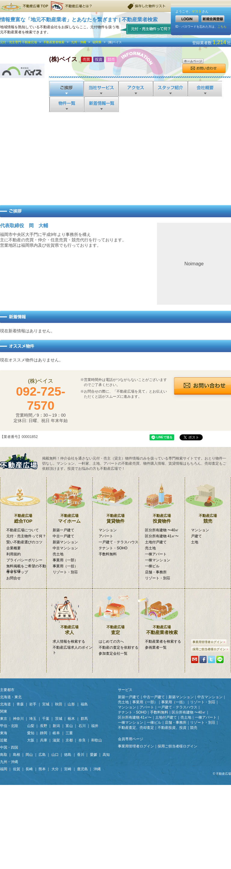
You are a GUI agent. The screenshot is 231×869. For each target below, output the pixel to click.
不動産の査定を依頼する (118, 647)
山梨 (30, 726)
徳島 (67, 755)
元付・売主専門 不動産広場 (18, 42)
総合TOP (23, 500)
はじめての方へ (111, 641)
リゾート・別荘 (65, 572)
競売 (208, 500)
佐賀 (16, 769)
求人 (70, 612)
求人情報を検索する (69, 641)
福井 (94, 726)
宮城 (45, 704)
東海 (3, 733)
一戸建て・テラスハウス (118, 542)
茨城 (58, 719)
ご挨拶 (66, 88)
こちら (221, 26)
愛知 (30, 733)
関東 (3, 711)
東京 (3, 719)
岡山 (29, 755)
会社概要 (204, 88)
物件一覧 (66, 104)
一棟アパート (156, 554)
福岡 (3, 769)
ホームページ (193, 61)
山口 (55, 755)
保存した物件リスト (147, 6)
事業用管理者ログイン (208, 642)
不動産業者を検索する (163, 641)
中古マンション (65, 548)
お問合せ (204, 68)
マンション (108, 530)
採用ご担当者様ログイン (210, 649)
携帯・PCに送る (194, 659)
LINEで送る (219, 659)
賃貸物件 (116, 500)
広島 (42, 755)
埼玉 (32, 719)
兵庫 (43, 740)
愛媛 (93, 755)
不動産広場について (22, 530)
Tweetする (211, 659)
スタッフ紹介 (170, 88)
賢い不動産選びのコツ (24, 542)
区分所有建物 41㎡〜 (162, 536)
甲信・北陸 (9, 726)
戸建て (196, 536)
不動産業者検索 (53, 42)
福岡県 (96, 42)
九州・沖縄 (78, 42)
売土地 (58, 554)
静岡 (43, 733)
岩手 (32, 704)
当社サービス (101, 88)
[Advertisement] (115, 157)
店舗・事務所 (156, 572)
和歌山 (96, 740)
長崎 (29, 769)
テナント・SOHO (113, 548)
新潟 (56, 726)
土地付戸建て (156, 542)
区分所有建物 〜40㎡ (162, 530)
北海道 (5, 704)
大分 (55, 769)
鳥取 (3, 755)
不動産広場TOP (24, 6)
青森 (20, 704)
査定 (116, 612)
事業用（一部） (65, 560)
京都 (69, 740)
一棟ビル (152, 566)
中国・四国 (9, 747)
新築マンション (65, 542)
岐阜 (56, 733)
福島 (84, 704)
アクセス (135, 88)
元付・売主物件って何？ (147, 28)
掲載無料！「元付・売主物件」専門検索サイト (21, 461)
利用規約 (13, 554)
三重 (69, 733)
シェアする (203, 659)
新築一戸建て (63, 530)
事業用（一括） (65, 566)
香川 (80, 755)
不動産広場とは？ (72, 6)
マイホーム (70, 500)
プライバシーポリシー (24, 560)
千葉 (45, 719)
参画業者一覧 (156, 647)
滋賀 (56, 740)
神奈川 (18, 719)
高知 (106, 755)
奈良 (82, 740)
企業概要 (13, 548)
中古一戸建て (63, 536)
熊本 (42, 769)
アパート (106, 536)
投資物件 (162, 500)
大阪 (30, 740)
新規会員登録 (212, 18)
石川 (82, 726)
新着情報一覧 (101, 104)
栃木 (71, 719)
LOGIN (187, 18)
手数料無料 (108, 554)
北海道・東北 (11, 697)
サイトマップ (17, 572)
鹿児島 (82, 769)
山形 (71, 704)
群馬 (84, 719)
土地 (194, 542)
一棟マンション (157, 560)
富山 (69, 726)
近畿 (3, 740)
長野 (43, 726)
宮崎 (67, 769)
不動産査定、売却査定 (136, 728)
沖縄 (97, 769)
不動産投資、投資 (172, 728)
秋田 (58, 704)
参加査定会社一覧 (113, 653)
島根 (16, 755)
